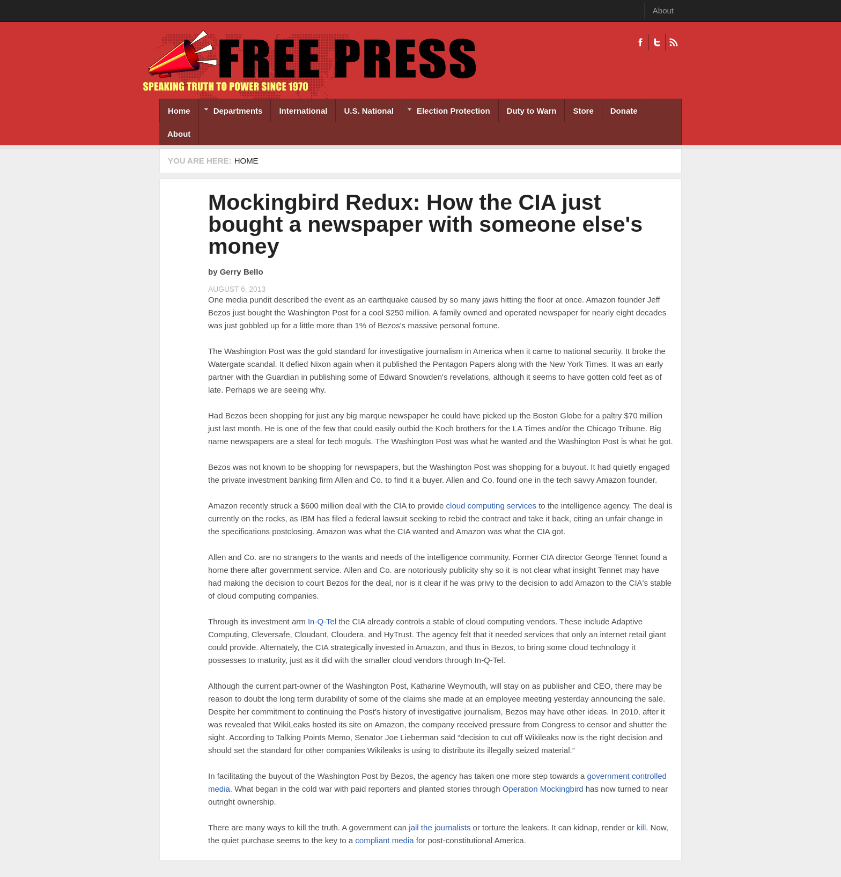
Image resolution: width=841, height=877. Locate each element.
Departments (231, 111)
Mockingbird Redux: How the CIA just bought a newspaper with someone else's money (425, 224)
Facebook (640, 42)
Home (179, 110)
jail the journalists (439, 827)
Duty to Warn (532, 110)
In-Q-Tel (322, 621)
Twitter (656, 42)
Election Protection (446, 111)
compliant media (384, 840)
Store (583, 110)
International (303, 110)
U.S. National (369, 110)
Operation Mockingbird (543, 788)
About (663, 10)
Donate (624, 110)
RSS (673, 42)
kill (641, 827)
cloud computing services (491, 505)
